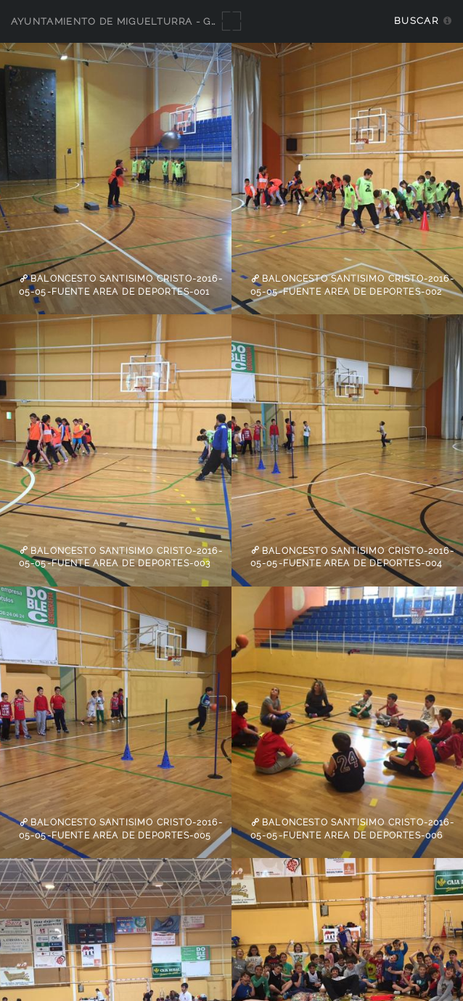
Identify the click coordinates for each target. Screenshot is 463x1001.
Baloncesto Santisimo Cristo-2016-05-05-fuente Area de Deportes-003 (121, 556)
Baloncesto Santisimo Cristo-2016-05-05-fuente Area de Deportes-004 (352, 556)
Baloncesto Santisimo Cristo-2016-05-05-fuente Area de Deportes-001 (121, 285)
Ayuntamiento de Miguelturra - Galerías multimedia (168, 21)
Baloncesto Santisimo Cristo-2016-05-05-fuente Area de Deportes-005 (121, 829)
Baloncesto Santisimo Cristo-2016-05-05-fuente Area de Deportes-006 (352, 829)
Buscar (416, 20)
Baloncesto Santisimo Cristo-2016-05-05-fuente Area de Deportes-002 (352, 285)
